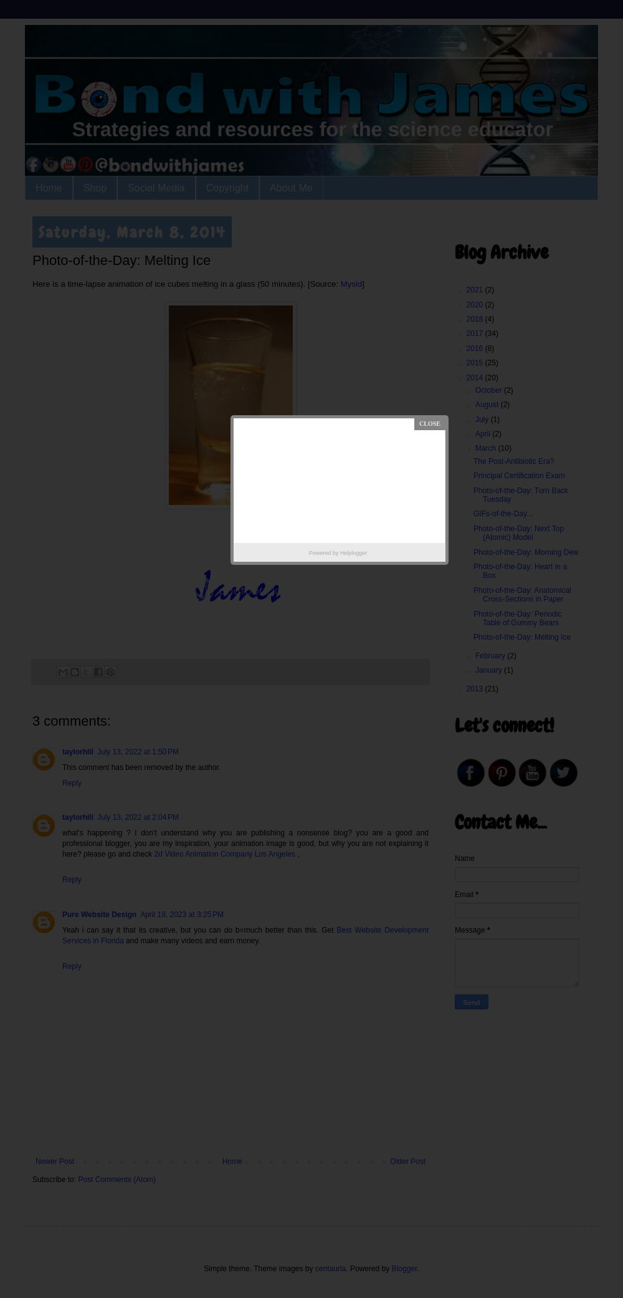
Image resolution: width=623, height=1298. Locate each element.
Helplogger (354, 553)
